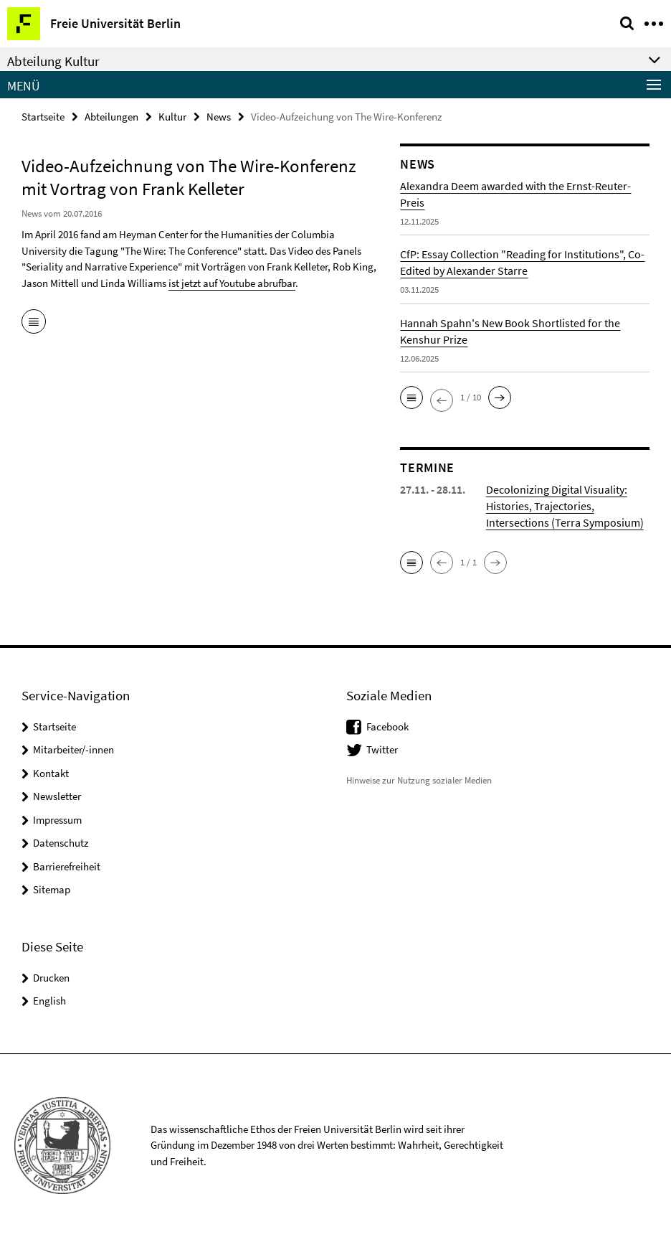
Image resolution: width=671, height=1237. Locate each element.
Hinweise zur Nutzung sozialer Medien (419, 780)
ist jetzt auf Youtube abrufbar (231, 283)
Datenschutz (60, 843)
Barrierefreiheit (66, 866)
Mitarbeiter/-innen (73, 749)
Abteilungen (111, 116)
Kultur (172, 116)
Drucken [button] (51, 977)
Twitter (382, 749)
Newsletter (57, 796)
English (49, 1000)
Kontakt (51, 773)
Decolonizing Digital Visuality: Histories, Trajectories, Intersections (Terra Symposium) (565, 506)
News (218, 116)
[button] (411, 397)
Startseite (43, 116)
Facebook (387, 726)
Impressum (57, 820)
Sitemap (51, 889)
